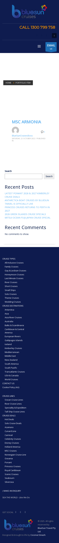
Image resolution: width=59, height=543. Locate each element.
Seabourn (9, 478)
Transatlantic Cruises (15, 371)
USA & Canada (12, 375)
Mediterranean (12, 352)
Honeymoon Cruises (14, 274)
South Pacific (11, 367)
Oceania (9, 458)
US (51, 47)
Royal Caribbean (13, 470)
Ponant (8, 462)
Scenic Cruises (12, 474)
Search (8, 171)
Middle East (10, 355)
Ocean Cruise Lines (14, 399)
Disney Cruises (12, 442)
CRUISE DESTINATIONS (12, 305)
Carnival (9, 435)
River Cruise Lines (13, 403)
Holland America (12, 446)
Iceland (8, 344)
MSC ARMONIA (26, 122)
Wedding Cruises (13, 301)
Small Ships (10, 290)
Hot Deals (9, 419)
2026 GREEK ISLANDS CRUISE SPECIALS (25, 214)
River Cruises (11, 282)
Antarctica (9, 309)
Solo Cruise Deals (13, 423)
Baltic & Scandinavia (14, 325)
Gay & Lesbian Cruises (15, 270)
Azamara (9, 427)
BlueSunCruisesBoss (22, 135)
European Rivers (13, 336)
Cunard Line (10, 431)
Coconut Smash (38, 535)
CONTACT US (8, 383)
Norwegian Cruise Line (15, 454)
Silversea (9, 482)
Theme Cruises (12, 297)
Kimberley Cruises (13, 348)
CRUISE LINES (8, 396)
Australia (9, 321)
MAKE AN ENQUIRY (11, 490)
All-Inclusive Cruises (14, 262)
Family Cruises (11, 266)
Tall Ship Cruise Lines (15, 411)
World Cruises (11, 379)
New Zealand (11, 359)
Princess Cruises (13, 466)
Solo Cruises (11, 294)
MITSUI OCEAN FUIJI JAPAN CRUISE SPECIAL (28, 217)
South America (12, 363)
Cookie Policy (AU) (10, 387)
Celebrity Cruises (13, 438)
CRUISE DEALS (9, 415)
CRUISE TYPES (8, 258)
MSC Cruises (11, 450)
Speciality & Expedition (15, 407)
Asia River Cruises (13, 317)
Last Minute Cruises (14, 278)
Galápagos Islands (14, 340)
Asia (7, 313)
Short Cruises (11, 286)
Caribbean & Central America (14, 331)
